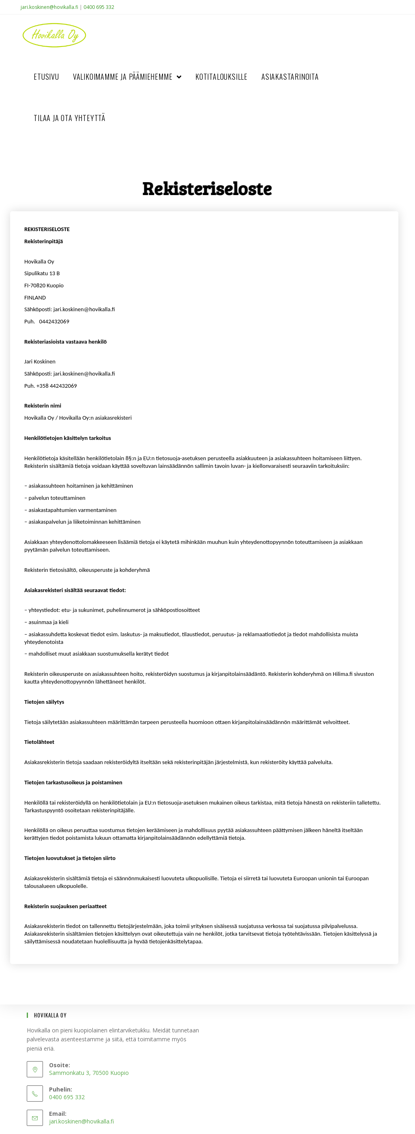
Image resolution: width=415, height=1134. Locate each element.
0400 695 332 (98, 7)
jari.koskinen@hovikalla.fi (49, 7)
